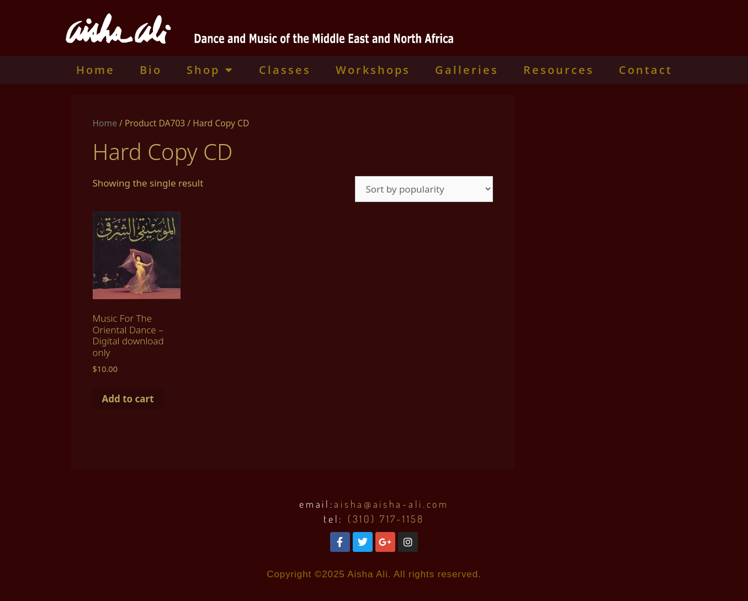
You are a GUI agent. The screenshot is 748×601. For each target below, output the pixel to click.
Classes (285, 69)
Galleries (466, 69)
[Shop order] (424, 189)
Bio (151, 69)
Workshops (373, 69)
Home (95, 69)
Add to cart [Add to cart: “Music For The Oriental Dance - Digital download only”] (128, 398)
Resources (558, 69)
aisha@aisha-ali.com (391, 504)
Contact (645, 69)
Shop (210, 70)
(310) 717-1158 (386, 519)
